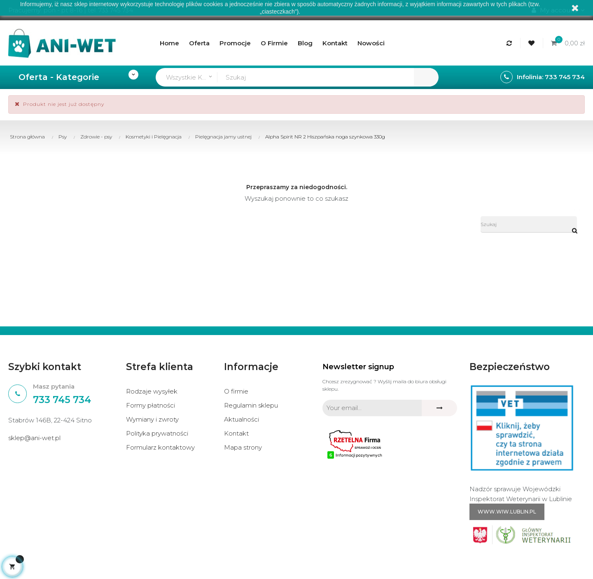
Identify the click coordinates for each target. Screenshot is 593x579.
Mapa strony (243, 447)
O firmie (236, 391)
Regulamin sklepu (251, 405)
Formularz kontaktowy (160, 447)
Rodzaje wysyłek (151, 391)
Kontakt (236, 433)
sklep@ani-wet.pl (34, 438)
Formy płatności (150, 405)
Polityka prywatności (157, 433)
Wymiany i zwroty (152, 419)
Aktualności (241, 419)
